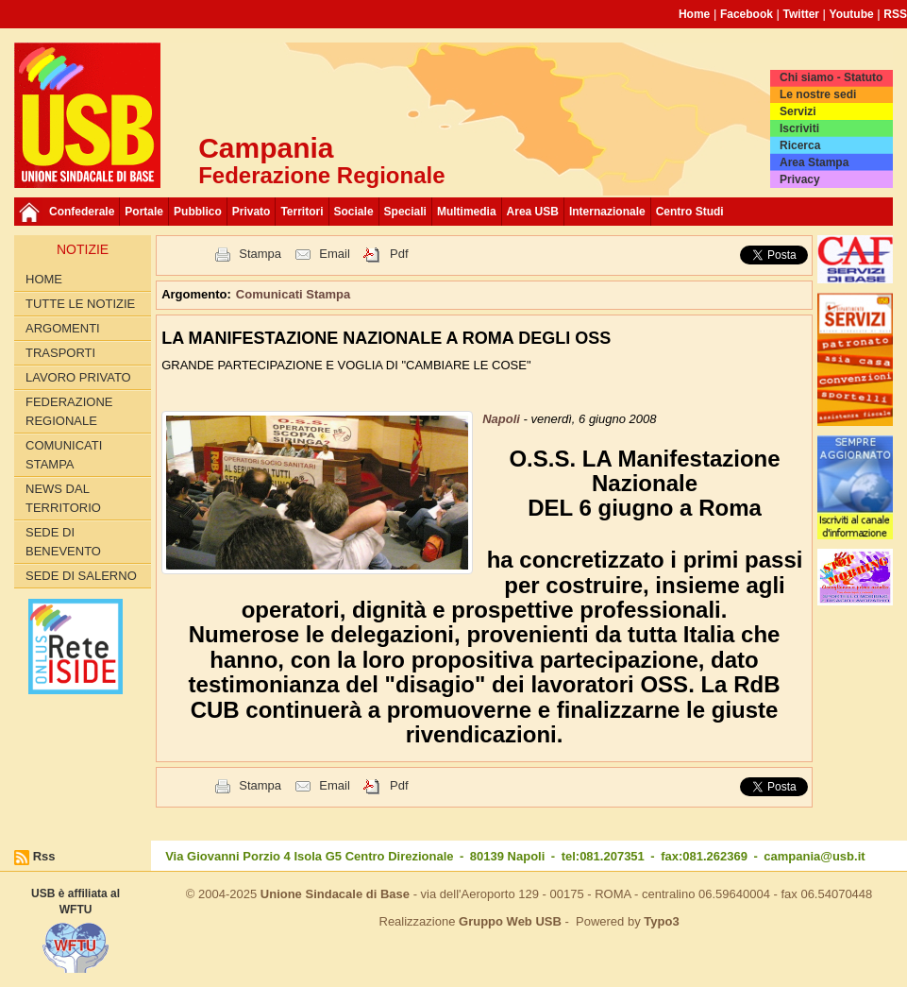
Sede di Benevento (63, 541)
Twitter (801, 14)
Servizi (798, 111)
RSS (895, 14)
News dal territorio (63, 498)
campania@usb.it (814, 856)
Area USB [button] (533, 211)
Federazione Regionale (68, 411)
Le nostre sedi (818, 94)
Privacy (800, 179)
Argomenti (62, 328)
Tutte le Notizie (80, 304)
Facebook (746, 14)
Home (694, 14)
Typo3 (661, 921)
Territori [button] (301, 211)
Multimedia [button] (466, 211)
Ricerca (800, 145)
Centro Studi (690, 211)
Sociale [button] (354, 211)
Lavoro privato (78, 377)
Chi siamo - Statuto (831, 77)
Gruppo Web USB (510, 921)
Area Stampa (814, 162)
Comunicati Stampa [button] (293, 294)
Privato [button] (251, 211)
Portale (144, 211)
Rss (44, 856)
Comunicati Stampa (63, 454)
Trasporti (60, 353)
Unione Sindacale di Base (335, 894)
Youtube (852, 14)
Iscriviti (799, 128)
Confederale (81, 211)
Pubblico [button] (198, 211)
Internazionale (607, 211)
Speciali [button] (405, 211)
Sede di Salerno (81, 576)
